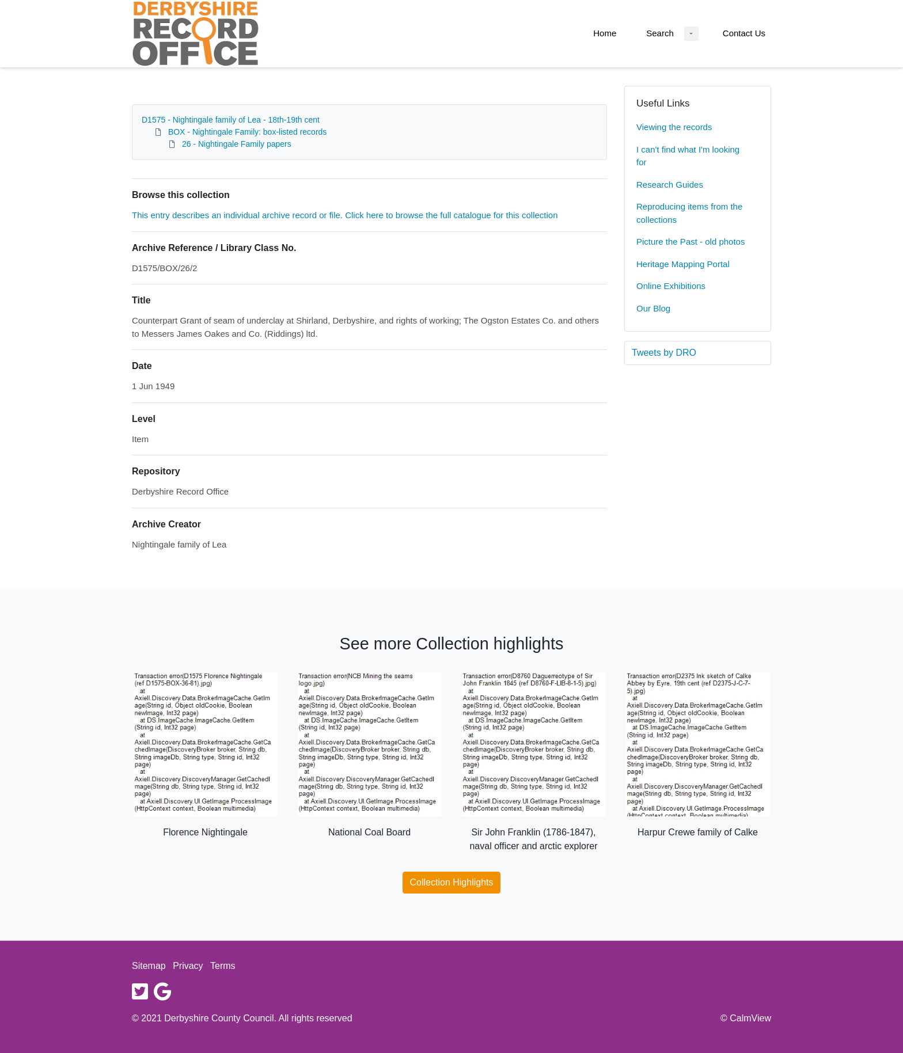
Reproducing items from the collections (689, 213)
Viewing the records (674, 127)
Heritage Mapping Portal (683, 264)
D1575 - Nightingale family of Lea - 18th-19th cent (231, 119)
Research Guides (669, 184)
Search (660, 33)
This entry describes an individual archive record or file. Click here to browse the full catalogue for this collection (345, 215)
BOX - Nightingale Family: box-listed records (247, 131)
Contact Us (744, 33)
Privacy (188, 966)
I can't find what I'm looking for (687, 156)
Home (604, 33)
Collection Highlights (452, 882)
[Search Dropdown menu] (691, 33)
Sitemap (149, 966)
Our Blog (653, 308)
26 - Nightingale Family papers (236, 144)
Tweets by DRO (664, 353)
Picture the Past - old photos (690, 241)
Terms (223, 966)
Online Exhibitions (670, 286)
